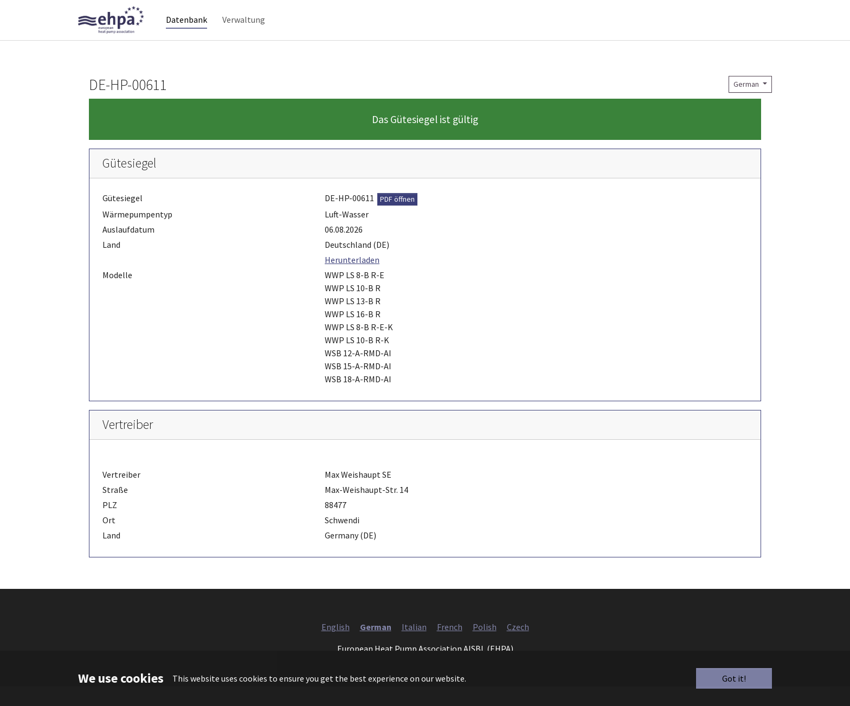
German (747, 103)
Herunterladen (352, 279)
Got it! (734, 678)
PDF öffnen (397, 218)
